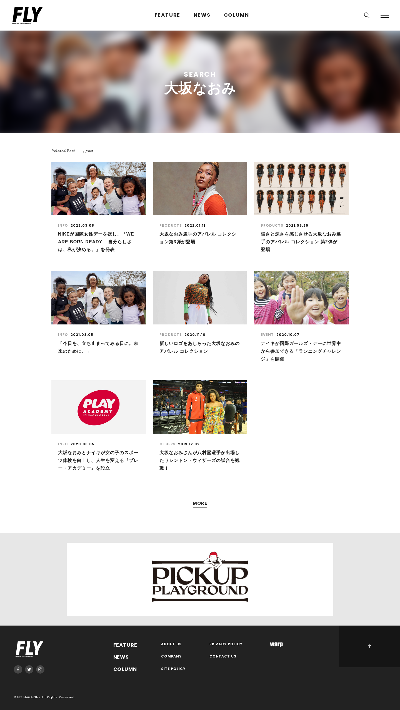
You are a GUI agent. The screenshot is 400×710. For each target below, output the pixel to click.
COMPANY (171, 656)
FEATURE (168, 15)
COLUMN (236, 15)
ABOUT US (171, 644)
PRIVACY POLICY (226, 644)
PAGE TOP (369, 646)
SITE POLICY (173, 669)
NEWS (202, 15)
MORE (200, 503)
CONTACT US (223, 656)
